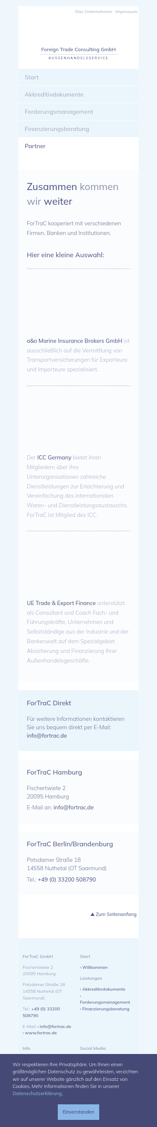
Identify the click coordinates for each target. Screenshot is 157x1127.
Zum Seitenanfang (116, 914)
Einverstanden (79, 1112)
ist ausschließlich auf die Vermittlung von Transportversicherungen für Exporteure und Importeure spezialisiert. (78, 355)
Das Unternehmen (93, 11)
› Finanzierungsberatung (104, 1009)
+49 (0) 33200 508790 (67, 879)
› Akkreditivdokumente (103, 989)
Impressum (127, 11)
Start (32, 77)
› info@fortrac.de (54, 1026)
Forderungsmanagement (59, 111)
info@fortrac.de (47, 735)
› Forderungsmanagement (105, 999)
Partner (35, 146)
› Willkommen (94, 967)
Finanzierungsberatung (57, 129)
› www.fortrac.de (40, 1033)
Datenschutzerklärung (37, 1093)
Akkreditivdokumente (54, 94)
